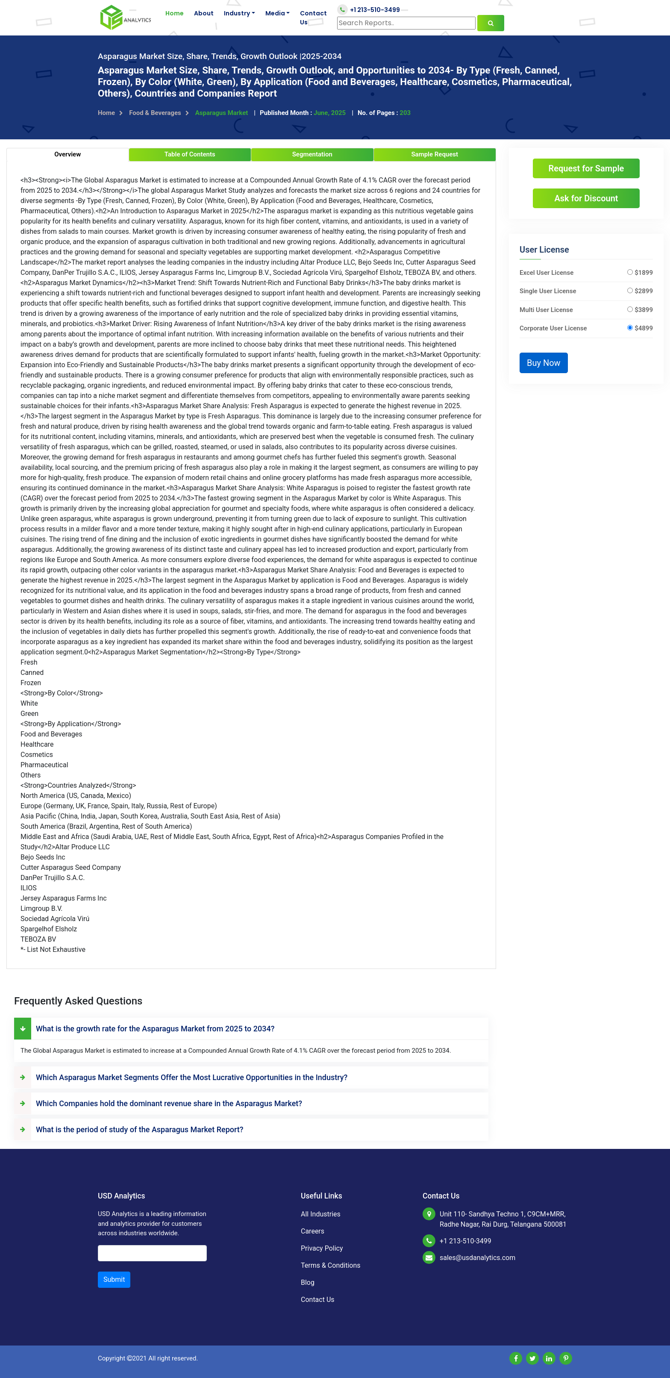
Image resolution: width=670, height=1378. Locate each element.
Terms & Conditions (331, 1265)
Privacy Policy (322, 1248)
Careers (312, 1231)
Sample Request (434, 154)
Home (174, 13)
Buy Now (544, 363)
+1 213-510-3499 (368, 9)
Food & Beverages (159, 113)
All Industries (321, 1214)
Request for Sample (586, 168)
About (204, 13)
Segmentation (312, 154)
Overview (67, 154)
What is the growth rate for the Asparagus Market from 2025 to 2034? (144, 1028)
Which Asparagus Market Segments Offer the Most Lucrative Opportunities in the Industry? (180, 1077)
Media (275, 13)
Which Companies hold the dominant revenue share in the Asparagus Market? (158, 1103)
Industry (237, 13)
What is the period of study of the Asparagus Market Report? (129, 1129)
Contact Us (313, 17)
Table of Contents (190, 154)
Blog (307, 1282)
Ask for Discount (586, 198)
